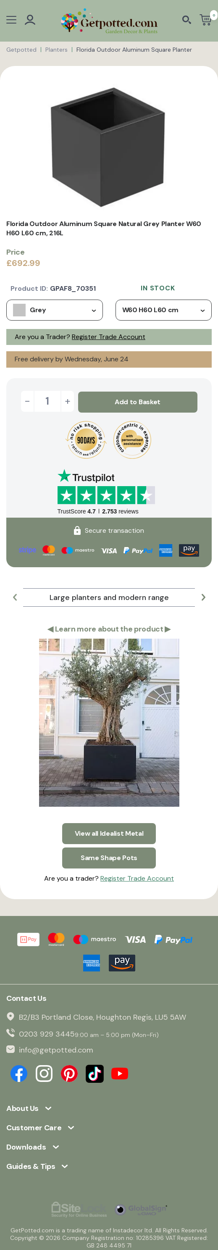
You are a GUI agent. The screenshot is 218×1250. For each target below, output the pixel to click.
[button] (14, 596)
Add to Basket (137, 401)
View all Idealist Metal (109, 831)
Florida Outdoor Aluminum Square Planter (134, 49)
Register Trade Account (108, 336)
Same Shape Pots (109, 854)
